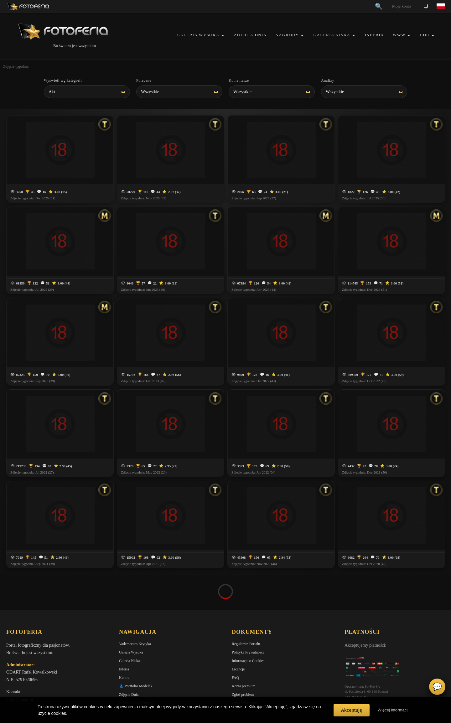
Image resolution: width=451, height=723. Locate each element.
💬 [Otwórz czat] (437, 687)
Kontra (124, 642)
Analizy (327, 80)
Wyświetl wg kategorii (63, 80)
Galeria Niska (332, 35)
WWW (399, 35)
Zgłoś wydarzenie (245, 668)
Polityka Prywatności (248, 617)
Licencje (238, 634)
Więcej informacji (393, 710)
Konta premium (244, 651)
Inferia (374, 35)
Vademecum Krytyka (135, 609)
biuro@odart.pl (19, 664)
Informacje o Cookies (248, 625)
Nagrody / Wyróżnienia (136, 668)
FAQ (235, 642)
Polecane (143, 80)
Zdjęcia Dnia (250, 35)
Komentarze (239, 80)
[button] (222, 35)
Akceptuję (351, 710)
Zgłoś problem (243, 659)
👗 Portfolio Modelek (135, 651)
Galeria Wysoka (198, 35)
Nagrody (287, 35)
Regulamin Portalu (246, 609)
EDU (425, 35)
